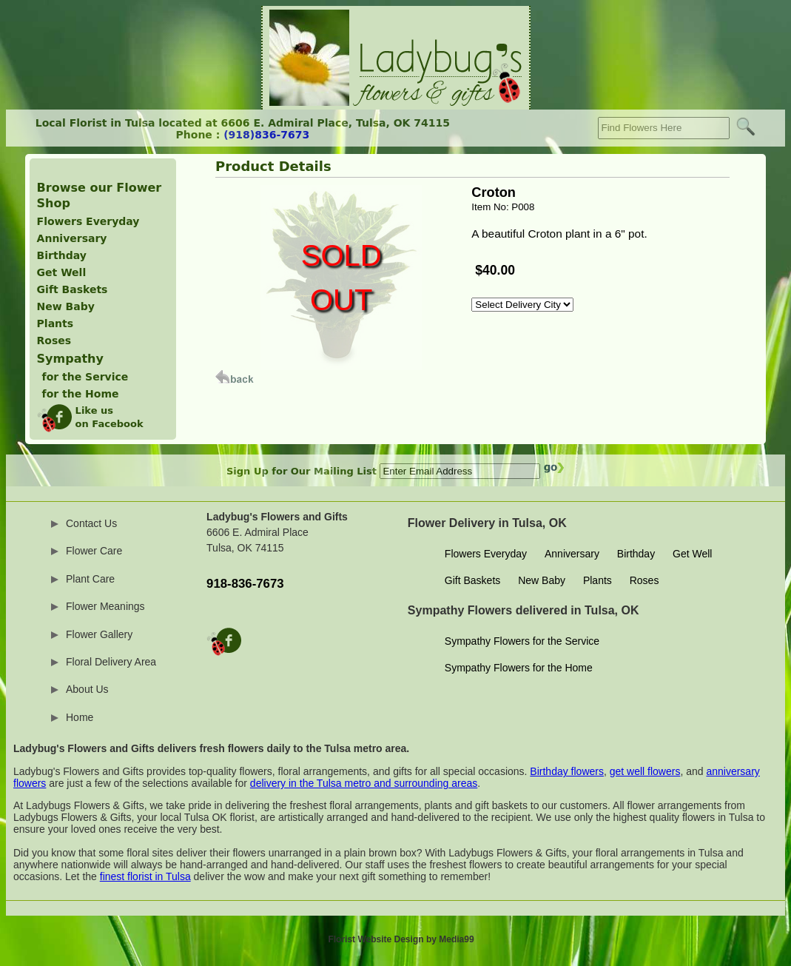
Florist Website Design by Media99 (401, 939)
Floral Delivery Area (111, 662)
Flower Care (94, 551)
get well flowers (645, 771)
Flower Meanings (105, 606)
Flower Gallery (99, 634)
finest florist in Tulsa (145, 876)
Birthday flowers (567, 771)
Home (79, 717)
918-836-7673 (245, 584)
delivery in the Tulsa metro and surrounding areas (363, 783)
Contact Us (91, 523)
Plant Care (90, 579)
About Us (87, 689)
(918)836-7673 (266, 135)
